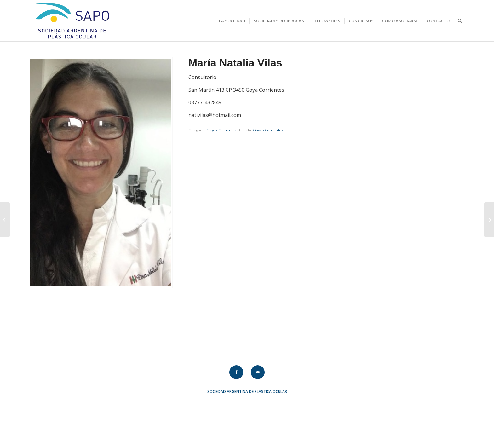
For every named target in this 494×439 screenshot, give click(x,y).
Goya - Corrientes (221, 130)
